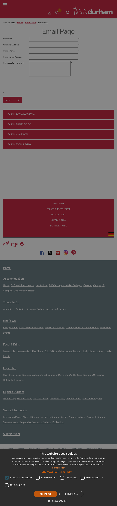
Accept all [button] (45, 494)
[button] (58, 472)
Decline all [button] (71, 494)
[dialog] (58, 477)
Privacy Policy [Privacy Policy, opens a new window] (58, 467)
